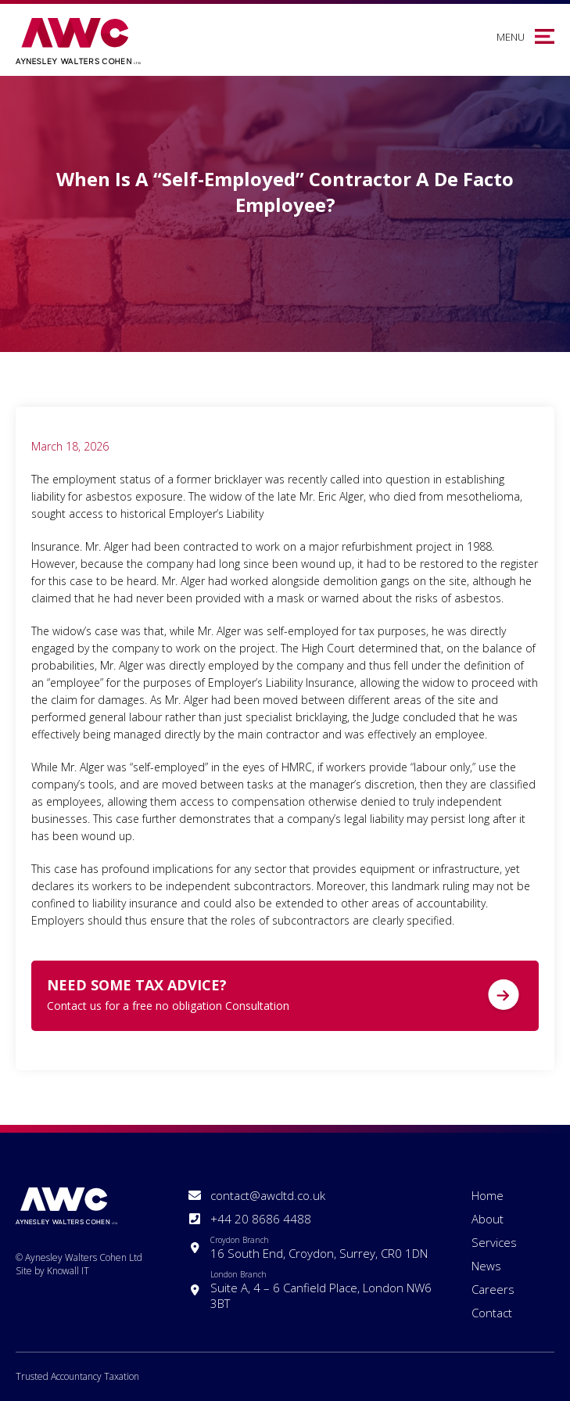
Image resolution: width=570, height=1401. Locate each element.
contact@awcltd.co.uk (267, 1195)
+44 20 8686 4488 (260, 1219)
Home (487, 1195)
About (487, 1219)
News (486, 1265)
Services (494, 1242)
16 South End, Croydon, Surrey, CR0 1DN (319, 1247)
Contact (491, 1312)
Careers (492, 1289)
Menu (511, 37)
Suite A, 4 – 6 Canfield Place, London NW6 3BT (321, 1290)
